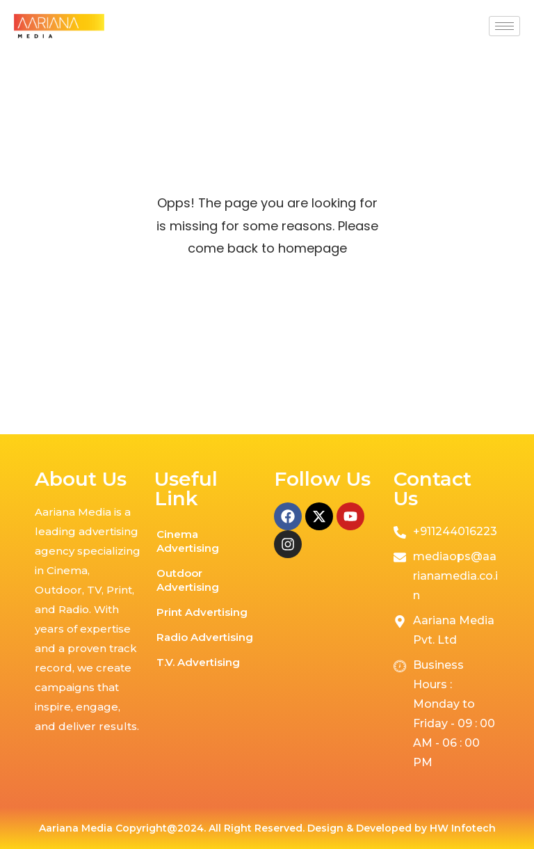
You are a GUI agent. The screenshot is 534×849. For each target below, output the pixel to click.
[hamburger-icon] (504, 26)
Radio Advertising (204, 637)
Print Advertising (202, 612)
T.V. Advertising (198, 662)
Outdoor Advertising (187, 580)
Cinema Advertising (187, 541)
